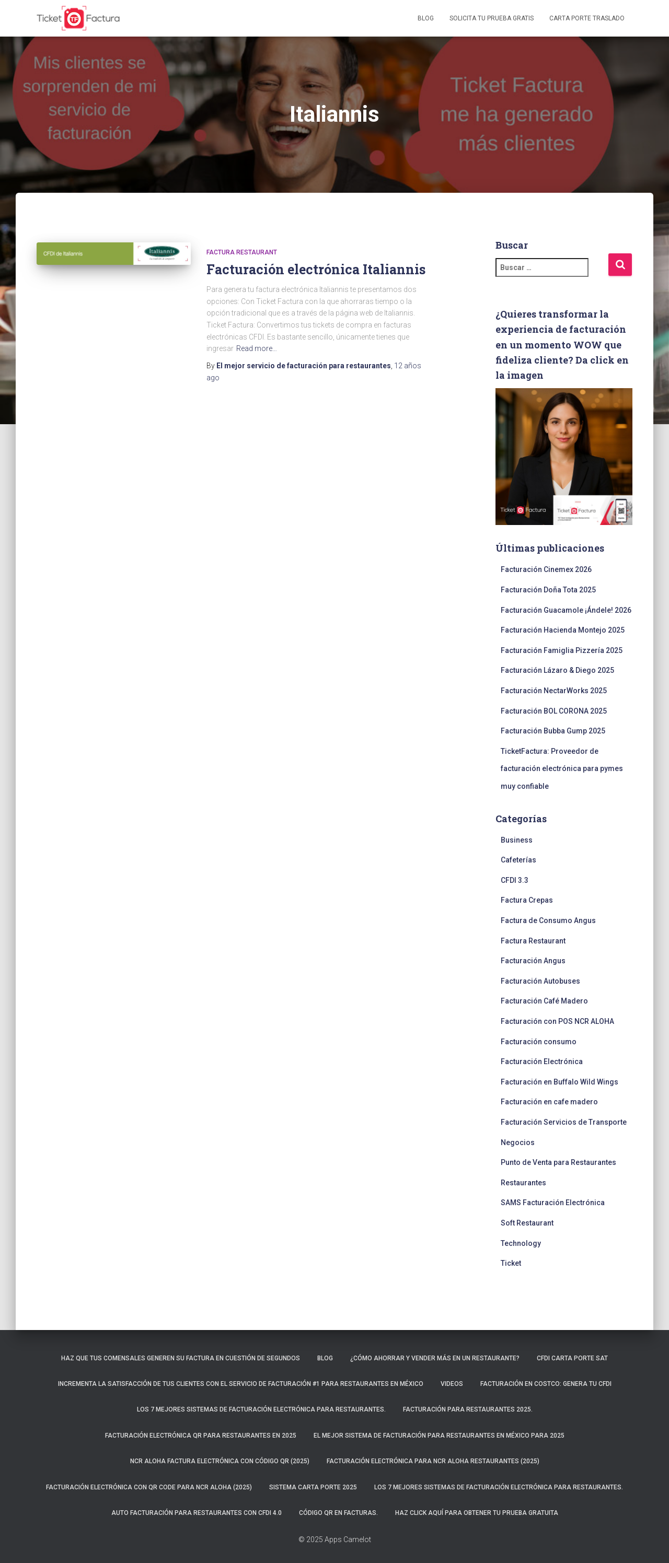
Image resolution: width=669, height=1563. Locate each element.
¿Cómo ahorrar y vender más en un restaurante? (435, 1358)
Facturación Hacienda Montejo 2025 (563, 630)
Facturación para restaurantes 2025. (468, 1409)
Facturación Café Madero (544, 1001)
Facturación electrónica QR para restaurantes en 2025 (200, 1435)
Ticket (511, 1263)
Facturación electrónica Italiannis (315, 269)
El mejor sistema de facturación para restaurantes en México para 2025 (439, 1435)
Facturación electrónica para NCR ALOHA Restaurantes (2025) (433, 1461)
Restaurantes (523, 1183)
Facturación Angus (533, 961)
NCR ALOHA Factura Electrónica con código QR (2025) (219, 1461)
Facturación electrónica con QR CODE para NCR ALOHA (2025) (149, 1487)
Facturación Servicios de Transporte (564, 1122)
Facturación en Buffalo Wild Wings (559, 1082)
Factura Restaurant (241, 252)
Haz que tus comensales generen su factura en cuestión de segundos (180, 1358)
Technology (521, 1243)
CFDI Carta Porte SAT (572, 1358)
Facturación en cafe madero (549, 1102)
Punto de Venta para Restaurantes (558, 1162)
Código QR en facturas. (338, 1513)
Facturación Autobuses (540, 981)
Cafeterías (518, 860)
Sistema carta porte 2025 (313, 1487)
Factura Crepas (527, 900)
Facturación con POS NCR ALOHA (557, 1021)
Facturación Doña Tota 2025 (548, 590)
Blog (426, 18)
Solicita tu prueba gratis (491, 18)
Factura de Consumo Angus (548, 920)
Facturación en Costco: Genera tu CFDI (546, 1383)
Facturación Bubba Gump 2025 (553, 731)
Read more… (256, 348)
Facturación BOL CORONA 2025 (554, 711)
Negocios (518, 1142)
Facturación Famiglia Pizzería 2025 (561, 650)
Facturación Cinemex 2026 (546, 569)
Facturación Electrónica (542, 1061)
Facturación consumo (538, 1041)
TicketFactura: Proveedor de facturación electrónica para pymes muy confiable (562, 768)
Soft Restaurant (527, 1223)
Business (517, 840)
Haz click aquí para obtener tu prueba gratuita (476, 1513)
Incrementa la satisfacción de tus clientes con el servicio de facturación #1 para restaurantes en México (240, 1383)
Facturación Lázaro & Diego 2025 (557, 670)
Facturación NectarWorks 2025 (554, 690)
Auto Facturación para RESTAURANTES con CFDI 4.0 (196, 1513)
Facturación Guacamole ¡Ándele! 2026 (566, 610)
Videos (452, 1383)
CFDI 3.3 (514, 880)
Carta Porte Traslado (587, 18)
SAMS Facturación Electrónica (553, 1202)
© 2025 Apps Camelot (334, 1539)
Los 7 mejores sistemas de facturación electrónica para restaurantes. (261, 1409)
